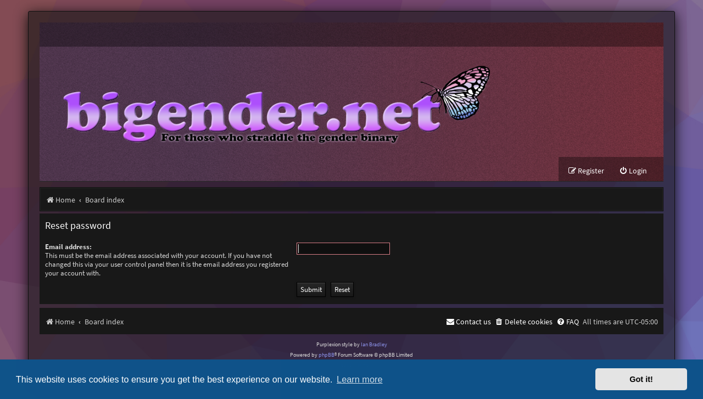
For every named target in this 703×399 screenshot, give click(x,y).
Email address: (68, 246)
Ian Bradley (374, 344)
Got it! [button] (641, 379)
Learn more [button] (359, 379)
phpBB (326, 354)
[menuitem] (633, 170)
